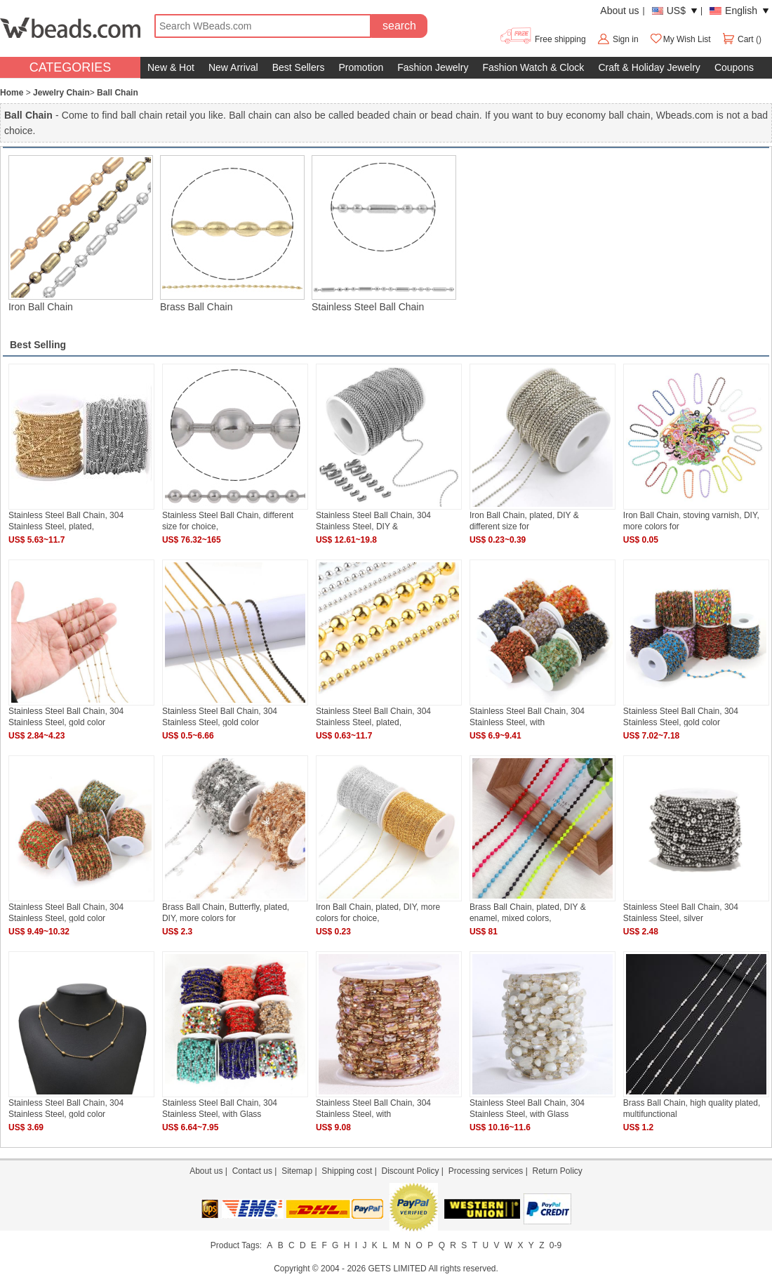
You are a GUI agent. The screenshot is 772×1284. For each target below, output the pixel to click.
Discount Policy (410, 1171)
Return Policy (557, 1171)
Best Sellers (298, 67)
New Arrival (233, 67)
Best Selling (38, 344)
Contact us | (256, 1171)
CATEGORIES (70, 67)
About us (619, 10)
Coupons (734, 67)
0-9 (555, 1245)
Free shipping (542, 39)
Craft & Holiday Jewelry (649, 67)
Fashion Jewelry (432, 67)
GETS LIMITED (397, 1268)
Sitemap (296, 1171)
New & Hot (170, 67)
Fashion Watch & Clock (533, 67)
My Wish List (680, 39)
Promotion (360, 67)
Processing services (486, 1171)
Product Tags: (236, 1245)
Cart (738, 39)
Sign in (626, 39)
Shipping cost (346, 1171)
